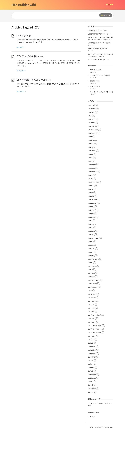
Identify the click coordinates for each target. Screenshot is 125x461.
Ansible (92, 126)
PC (91, 221)
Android (92, 123)
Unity (91, 256)
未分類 (92, 367)
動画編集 (93, 350)
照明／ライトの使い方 (98, 48)
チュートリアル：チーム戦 (100, 75)
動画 (91, 343)
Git (91, 161)
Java (91, 179)
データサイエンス (95, 329)
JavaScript (93, 182)
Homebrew (93, 172)
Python (92, 231)
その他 (92, 301)
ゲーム (92, 318)
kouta (95, 86)
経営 (91, 381)
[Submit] (105, 15)
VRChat (92, 273)
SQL (91, 245)
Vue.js (92, 276)
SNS (91, 242)
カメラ (92, 312)
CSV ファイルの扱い (30, 56)
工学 (91, 360)
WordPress (93, 287)
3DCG (92, 105)
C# (91, 137)
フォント (93, 336)
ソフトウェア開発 (95, 325)
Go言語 (92, 168)
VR (91, 270)
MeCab (92, 196)
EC (91, 147)
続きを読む (21, 47)
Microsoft (93, 203)
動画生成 (93, 346)
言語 (91, 385)
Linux (91, 186)
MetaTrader (93, 200)
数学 (91, 364)
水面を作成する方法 (96, 34)
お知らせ (93, 298)
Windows (93, 284)
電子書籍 (93, 388)
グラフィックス (95, 315)
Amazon (92, 119)
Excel (91, 154)
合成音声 (93, 357)
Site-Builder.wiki (24, 5)
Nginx (92, 214)
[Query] (52, 15)
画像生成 (93, 378)
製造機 (95, 81)
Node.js (92, 217)
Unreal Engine (94, 259)
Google (92, 165)
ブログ (92, 339)
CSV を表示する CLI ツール (34, 79)
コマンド (95, 70)
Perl (91, 224)
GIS (91, 158)
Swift (91, 252)
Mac (91, 193)
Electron (92, 151)
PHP (91, 228)
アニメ (92, 304)
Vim (91, 262)
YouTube (92, 294)
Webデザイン (94, 280)
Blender (92, 133)
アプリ (92, 308)
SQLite (92, 248)
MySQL (92, 210)
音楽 (91, 392)
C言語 (92, 140)
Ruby (91, 235)
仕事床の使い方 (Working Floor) (99, 43)
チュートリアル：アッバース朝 (101, 92)
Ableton (92, 109)
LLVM (91, 189)
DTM (91, 144)
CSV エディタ (24, 35)
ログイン (92, 417)
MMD (91, 207)
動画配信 (93, 353)
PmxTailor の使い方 (95, 60)
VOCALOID (93, 266)
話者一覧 (94, 30)
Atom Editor (94, 130)
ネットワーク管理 (95, 332)
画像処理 (93, 374)
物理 (91, 371)
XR (91, 290)
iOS (91, 175)
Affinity (92, 112)
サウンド (93, 322)
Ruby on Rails (94, 238)
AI (90, 116)
